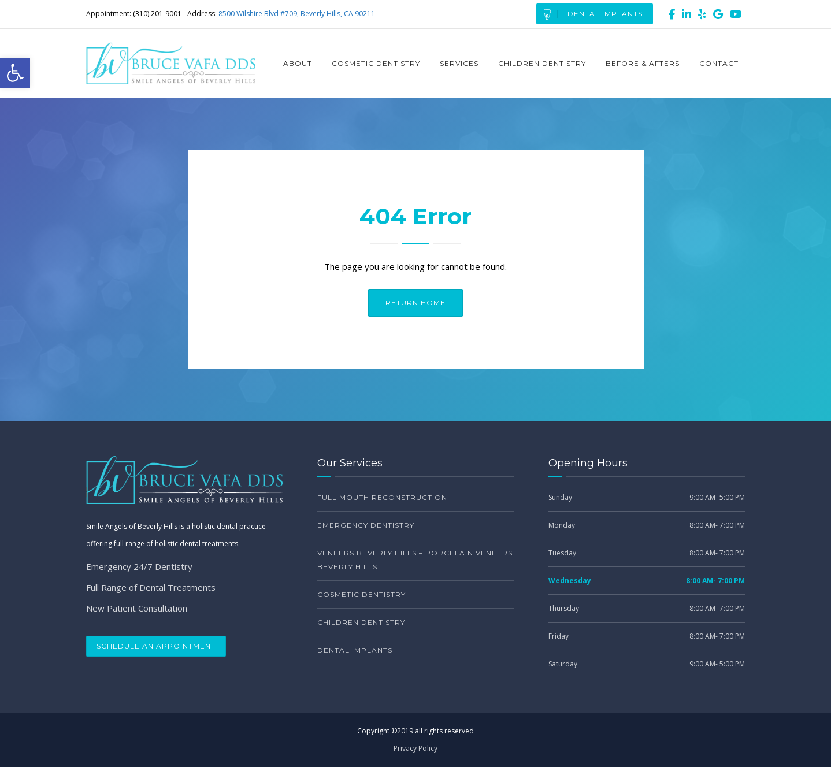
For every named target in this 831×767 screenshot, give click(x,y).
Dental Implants (590, 14)
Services (459, 63)
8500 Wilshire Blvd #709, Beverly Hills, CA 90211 (296, 13)
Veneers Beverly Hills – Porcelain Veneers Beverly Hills (415, 560)
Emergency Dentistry (365, 525)
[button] (15, 73)
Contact (719, 63)
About (297, 63)
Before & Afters (643, 63)
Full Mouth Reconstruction (382, 497)
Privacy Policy (415, 748)
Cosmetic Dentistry (376, 63)
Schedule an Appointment (156, 646)
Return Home (415, 302)
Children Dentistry (542, 63)
